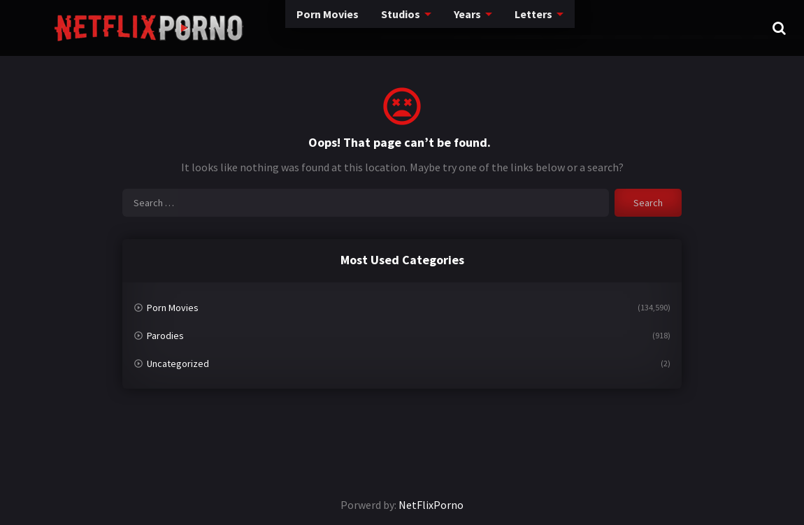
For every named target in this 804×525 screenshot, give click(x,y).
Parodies (165, 335)
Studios (336, 28)
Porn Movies (260, 28)
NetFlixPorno (431, 505)
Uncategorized (178, 363)
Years (405, 28)
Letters (472, 28)
